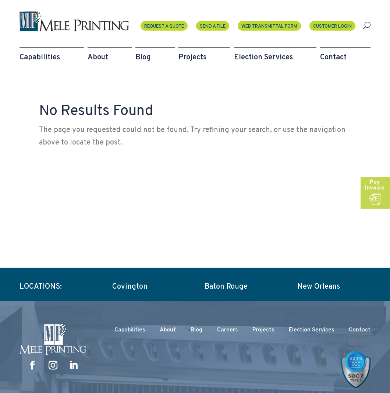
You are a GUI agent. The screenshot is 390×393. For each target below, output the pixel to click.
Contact (359, 330)
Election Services (311, 330)
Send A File (213, 26)
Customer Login (332, 26)
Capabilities (129, 330)
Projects (263, 330)
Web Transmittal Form (269, 26)
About (168, 330)
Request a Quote (164, 26)
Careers (227, 330)
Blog (196, 330)
